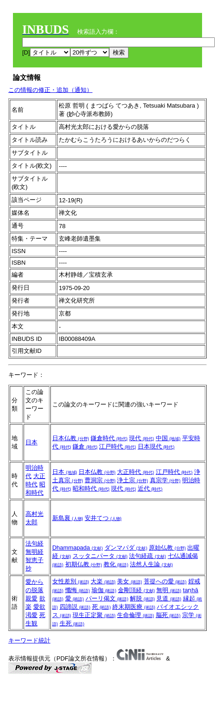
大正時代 (135, 471)
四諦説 (75, 606)
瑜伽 (104, 590)
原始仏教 (167, 547)
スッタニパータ (100, 555)
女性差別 (70, 581)
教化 (116, 564)
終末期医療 (133, 606)
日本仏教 (70, 438)
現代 (141, 438)
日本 (31, 442)
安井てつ (103, 518)
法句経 (34, 543)
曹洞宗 (100, 480)
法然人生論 (151, 564)
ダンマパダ (125, 547)
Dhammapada (77, 547)
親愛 (31, 598)
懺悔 (77, 590)
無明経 (34, 551)
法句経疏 (147, 555)
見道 (168, 598)
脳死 (168, 615)
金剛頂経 (136, 590)
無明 (168, 590)
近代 (150, 488)
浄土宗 (132, 480)
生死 (72, 623)
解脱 (142, 598)
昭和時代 (91, 488)
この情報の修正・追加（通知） (50, 89)
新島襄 (67, 518)
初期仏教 (83, 564)
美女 (129, 581)
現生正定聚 (94, 615)
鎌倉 (85, 446)
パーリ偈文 (107, 598)
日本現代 (156, 446)
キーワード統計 (29, 640)
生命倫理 (135, 615)
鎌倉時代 (109, 438)
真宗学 (165, 480)
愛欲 (39, 606)
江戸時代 (117, 446)
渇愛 (31, 615)
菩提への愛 (165, 581)
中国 (168, 438)
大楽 (103, 581)
